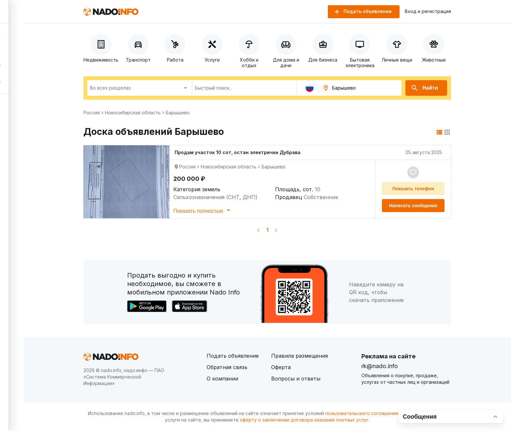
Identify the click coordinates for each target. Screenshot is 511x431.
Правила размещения (299, 355)
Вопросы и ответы (295, 378)
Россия (91, 112)
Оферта (281, 367)
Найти (424, 88)
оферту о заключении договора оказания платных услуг (304, 420)
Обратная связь (227, 367)
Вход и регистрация (428, 11)
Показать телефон (413, 188)
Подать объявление (233, 355)
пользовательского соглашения (361, 413)
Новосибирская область (133, 112)
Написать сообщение (413, 205)
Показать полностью (202, 210)
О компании (222, 378)
